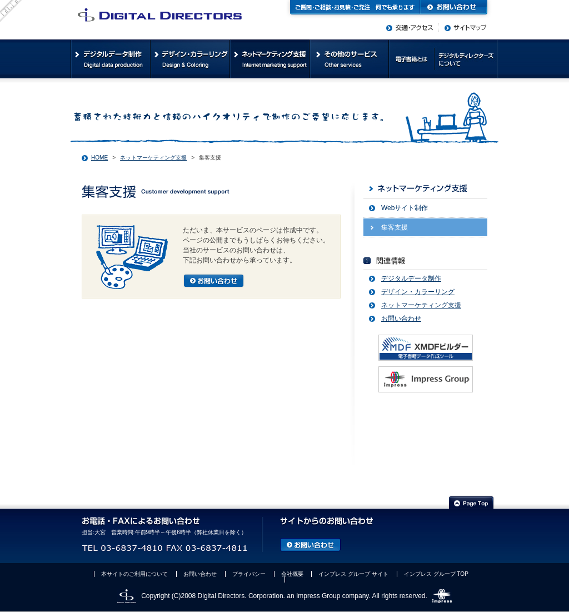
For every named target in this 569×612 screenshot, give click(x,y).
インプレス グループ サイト (353, 574)
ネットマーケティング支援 (153, 158)
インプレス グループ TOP (436, 574)
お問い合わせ (401, 318)
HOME (99, 158)
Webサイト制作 (404, 208)
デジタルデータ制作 (411, 278)
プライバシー (249, 574)
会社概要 (292, 574)
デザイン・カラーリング (418, 292)
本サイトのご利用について (134, 574)
